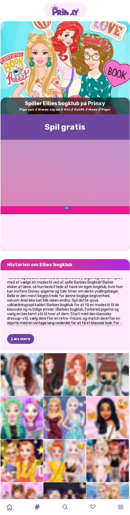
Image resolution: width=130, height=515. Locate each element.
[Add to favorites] (122, 31)
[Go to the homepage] (65, 9)
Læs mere (20, 339)
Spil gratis (65, 127)
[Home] (9, 507)
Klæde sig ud (49, 109)
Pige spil (26, 109)
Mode (92, 109)
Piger (106, 109)
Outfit (79, 109)
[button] (37, 507)
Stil (67, 109)
